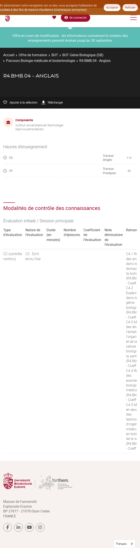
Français (121, 544)
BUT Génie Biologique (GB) (82, 55)
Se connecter (75, 17)
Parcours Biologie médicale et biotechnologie (40, 60)
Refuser (130, 7)
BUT (55, 55)
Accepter (112, 7)
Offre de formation (33, 55)
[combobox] (125, 544)
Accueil (8, 55)
